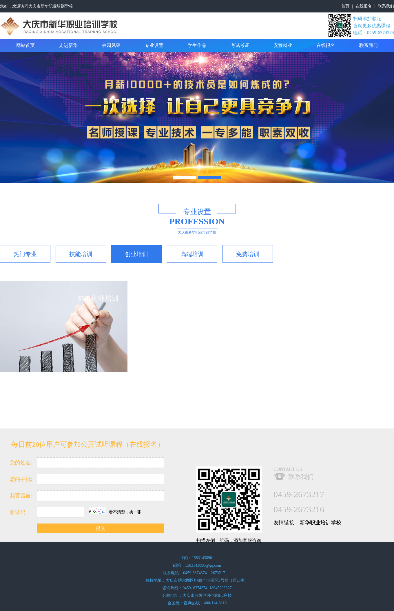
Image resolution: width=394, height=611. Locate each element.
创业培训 (136, 254)
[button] (184, 177)
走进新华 (68, 45)
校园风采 (111, 45)
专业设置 (154, 45)
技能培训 (80, 254)
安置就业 (282, 45)
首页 (345, 6)
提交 (100, 528)
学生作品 (197, 45)
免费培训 (247, 254)
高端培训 (192, 254)
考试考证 (240, 45)
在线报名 (363, 6)
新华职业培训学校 (320, 523)
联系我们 (386, 6)
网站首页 (25, 45)
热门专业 (25, 254)
